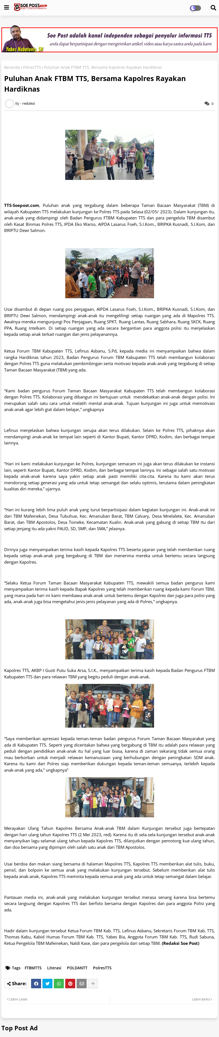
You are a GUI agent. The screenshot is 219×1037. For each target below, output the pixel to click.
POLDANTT (77, 967)
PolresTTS (32, 67)
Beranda (12, 67)
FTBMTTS (33, 967)
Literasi (54, 967)
